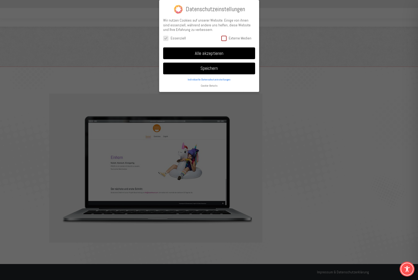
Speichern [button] (209, 68)
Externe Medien (236, 37)
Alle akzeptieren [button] (209, 53)
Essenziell (174, 37)
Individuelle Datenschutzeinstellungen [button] (209, 79)
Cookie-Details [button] (209, 85)
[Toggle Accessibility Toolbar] (407, 269)
